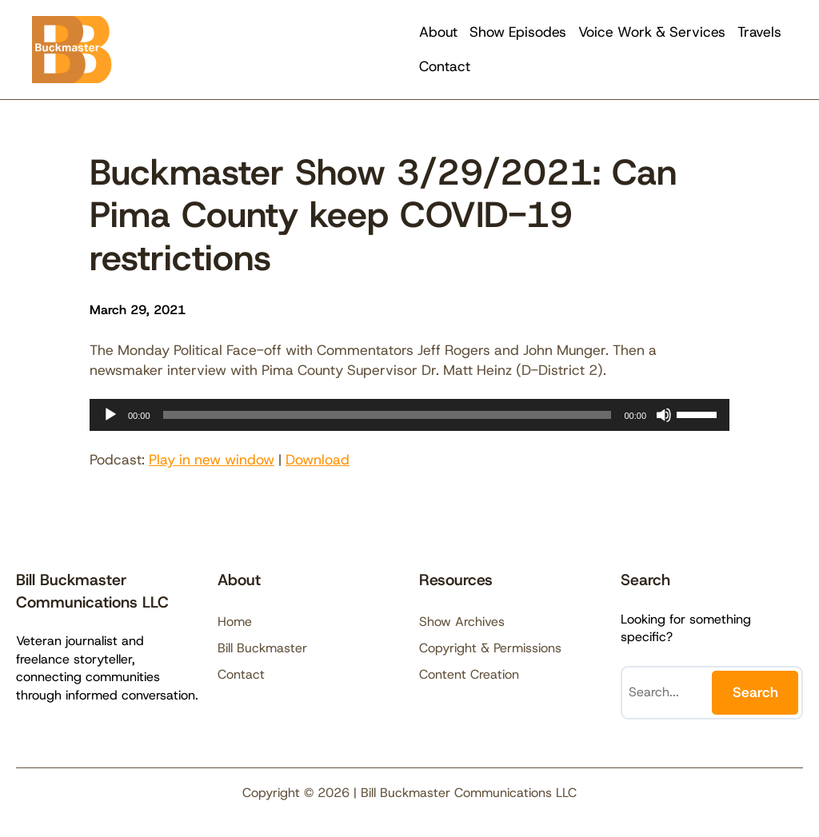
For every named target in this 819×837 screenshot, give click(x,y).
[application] (409, 415)
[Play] (110, 415)
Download (318, 459)
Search (755, 692)
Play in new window (211, 459)
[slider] (387, 415)
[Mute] (664, 415)
